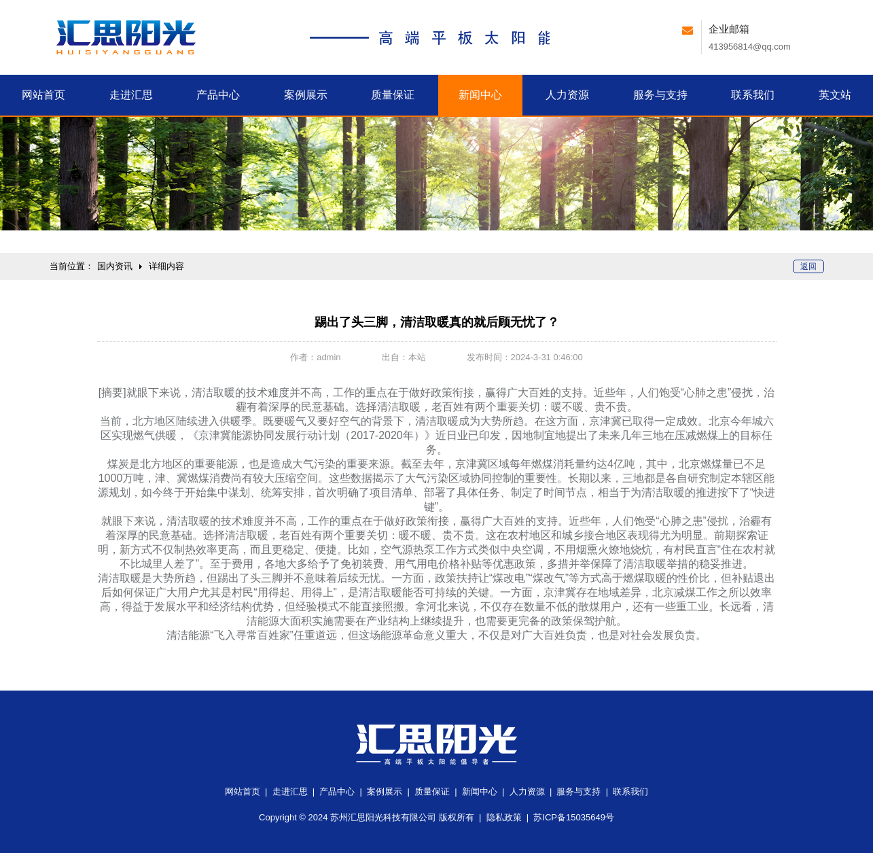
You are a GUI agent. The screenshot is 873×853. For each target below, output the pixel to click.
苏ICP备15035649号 (573, 817)
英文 (835, 95)
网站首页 (242, 791)
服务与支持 (578, 791)
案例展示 (384, 791)
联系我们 (630, 791)
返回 (808, 266)
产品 (218, 95)
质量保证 (432, 791)
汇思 (131, 95)
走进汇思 (290, 791)
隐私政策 (504, 817)
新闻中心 (479, 791)
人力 (567, 95)
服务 (660, 95)
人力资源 (527, 791)
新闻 (480, 95)
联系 (752, 95)
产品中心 (337, 791)
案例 (305, 95)
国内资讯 (114, 266)
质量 (392, 95)
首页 (43, 95)
